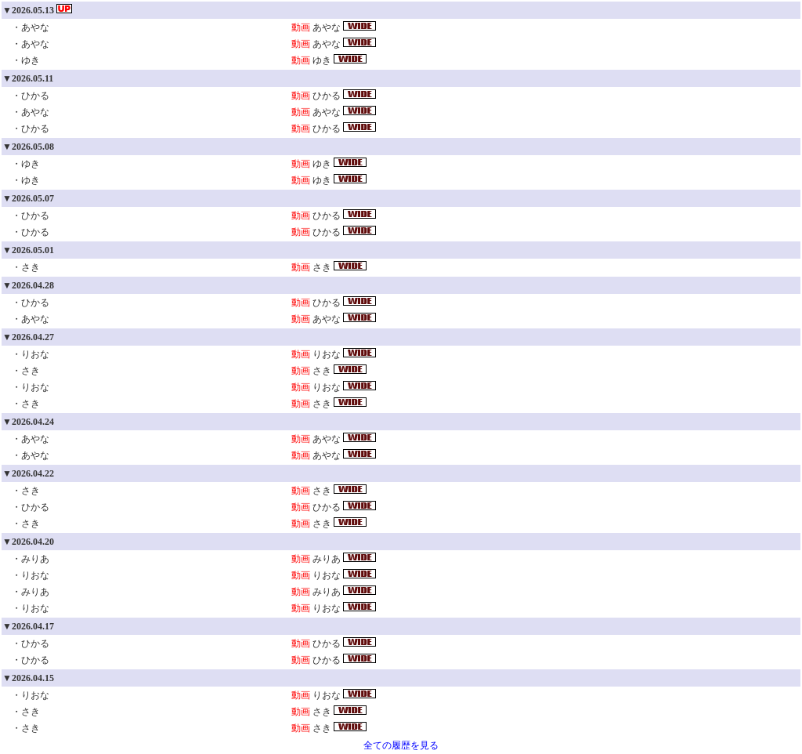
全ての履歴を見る (401, 745)
